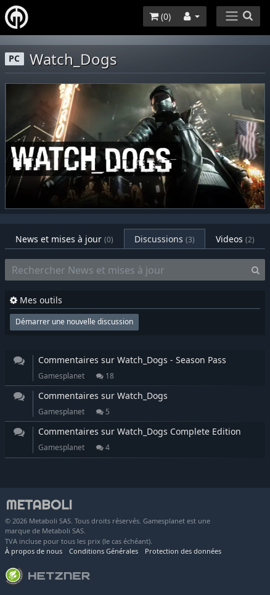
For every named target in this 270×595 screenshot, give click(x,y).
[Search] (255, 270)
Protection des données (183, 551)
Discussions (164, 239)
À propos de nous (33, 551)
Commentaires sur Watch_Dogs (103, 395)
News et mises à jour (64, 239)
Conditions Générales (103, 551)
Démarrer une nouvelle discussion (74, 321)
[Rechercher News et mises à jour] (126, 270)
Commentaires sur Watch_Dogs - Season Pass (132, 360)
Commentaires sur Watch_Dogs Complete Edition (139, 431)
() (160, 16)
